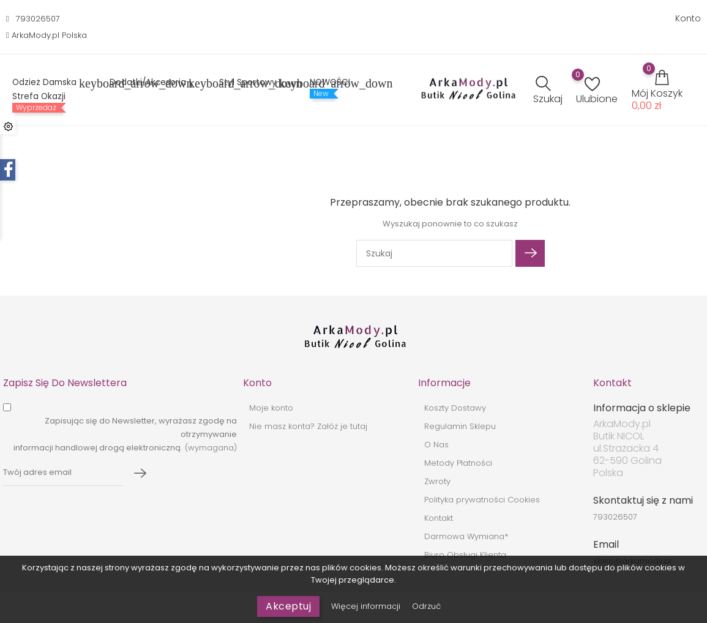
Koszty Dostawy (455, 408)
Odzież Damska (51, 83)
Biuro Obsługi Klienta (465, 555)
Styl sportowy (255, 83)
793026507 (38, 18)
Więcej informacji (367, 606)
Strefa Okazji (38, 97)
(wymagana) (125, 434)
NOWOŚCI (330, 82)
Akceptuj (288, 606)
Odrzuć (426, 606)
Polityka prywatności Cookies (482, 499)
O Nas (436, 444)
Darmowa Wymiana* (466, 536)
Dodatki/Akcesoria (155, 83)
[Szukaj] (434, 253)
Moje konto (271, 408)
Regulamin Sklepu (460, 426)
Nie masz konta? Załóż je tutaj (308, 426)
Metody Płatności (458, 463)
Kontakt (438, 518)
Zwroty (437, 481)
